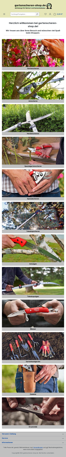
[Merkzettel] (45, 14)
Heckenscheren (33, 134)
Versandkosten (38, 447)
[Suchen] (37, 14)
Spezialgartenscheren (33, 166)
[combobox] (22, 14)
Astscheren (33, 101)
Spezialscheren (33, 199)
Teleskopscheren (33, 231)
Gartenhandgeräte (33, 362)
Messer (33, 329)
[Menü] (4, 14)
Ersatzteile (33, 427)
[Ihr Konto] (50, 14)
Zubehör (33, 394)
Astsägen (33, 264)
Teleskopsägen (33, 296)
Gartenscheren (33, 68)
